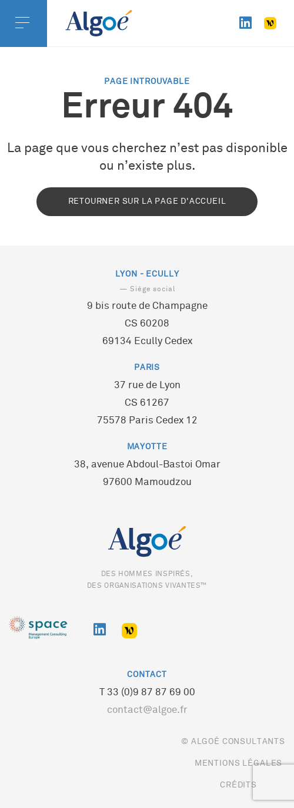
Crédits (238, 785)
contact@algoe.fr (147, 710)
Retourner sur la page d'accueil (147, 202)
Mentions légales (238, 763)
